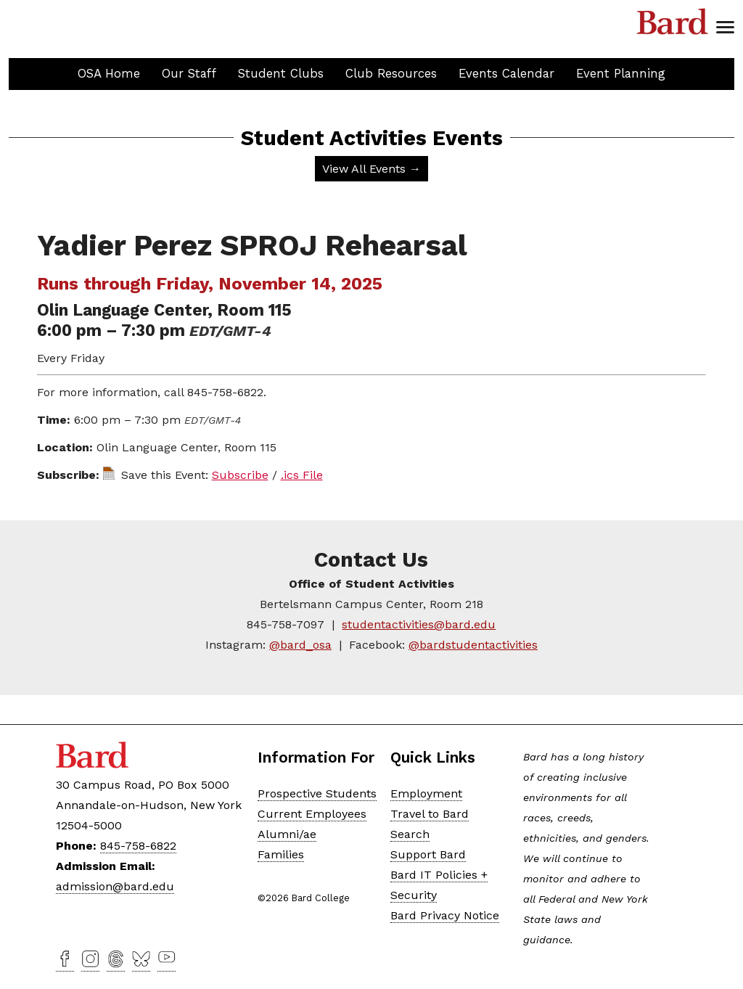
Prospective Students (317, 793)
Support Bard (428, 854)
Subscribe (240, 475)
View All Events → (371, 169)
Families (281, 854)
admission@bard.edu (115, 886)
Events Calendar (506, 73)
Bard (672, 21)
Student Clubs (281, 73)
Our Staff (189, 73)
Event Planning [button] (620, 73)
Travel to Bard (429, 814)
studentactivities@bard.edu (419, 624)
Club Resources (391, 73)
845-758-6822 (138, 846)
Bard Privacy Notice (444, 915)
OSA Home (109, 73)
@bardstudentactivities (473, 645)
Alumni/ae (287, 834)
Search (410, 834)
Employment (426, 793)
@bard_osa (300, 645)
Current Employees (312, 814)
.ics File (302, 475)
